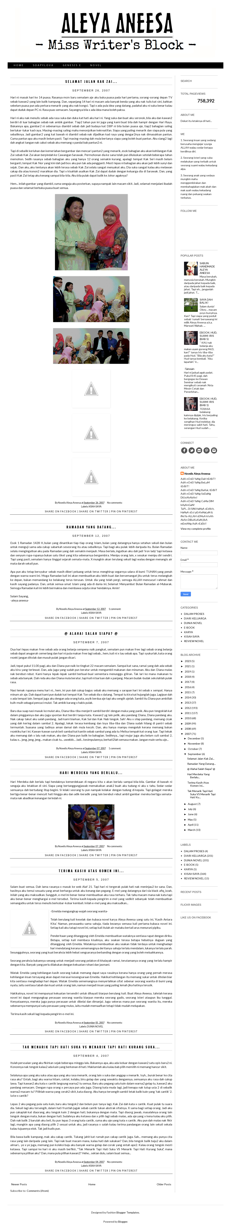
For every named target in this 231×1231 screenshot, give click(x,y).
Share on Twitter (93, 511)
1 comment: (115, 609)
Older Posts (164, 1184)
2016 (188, 687)
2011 (188, 713)
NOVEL (96, 65)
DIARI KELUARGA (195, 618)
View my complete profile (196, 528)
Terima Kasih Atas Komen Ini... (91, 871)
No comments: (115, 502)
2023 (188, 661)
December (194, 738)
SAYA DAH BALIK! (206, 301)
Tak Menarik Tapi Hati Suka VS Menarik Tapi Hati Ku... (201, 794)
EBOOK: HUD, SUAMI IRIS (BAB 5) (208, 336)
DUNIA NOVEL (95, 1026)
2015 (188, 692)
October (193, 748)
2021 (188, 666)
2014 (188, 697)
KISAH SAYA (95, 506)
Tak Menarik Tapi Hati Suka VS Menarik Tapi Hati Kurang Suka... (91, 1047)
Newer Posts (19, 1184)
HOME (19, 65)
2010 (188, 718)
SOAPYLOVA (43, 65)
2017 (188, 681)
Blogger (122, 1221)
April (190, 824)
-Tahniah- (189, 368)
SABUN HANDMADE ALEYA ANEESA (207, 268)
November (194, 743)
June (191, 814)
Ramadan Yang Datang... (91, 527)
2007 (188, 733)
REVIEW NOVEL (194, 641)
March (191, 829)
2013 (188, 702)
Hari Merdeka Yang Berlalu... (91, 772)
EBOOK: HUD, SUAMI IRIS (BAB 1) (208, 402)
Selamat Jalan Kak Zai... (91, 81)
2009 (188, 723)
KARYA (188, 632)
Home (91, 1184)
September (194, 754)
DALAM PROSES (194, 613)
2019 (188, 671)
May (190, 819)
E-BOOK (189, 627)
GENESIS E (72, 65)
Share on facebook (61, 511)
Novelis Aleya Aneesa (197, 473)
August (192, 803)
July (190, 809)
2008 (188, 728)
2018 (188, 676)
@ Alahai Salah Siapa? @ (91, 633)
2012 (188, 707)
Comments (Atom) (38, 1190)
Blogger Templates (127, 1212)
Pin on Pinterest (124, 511)
